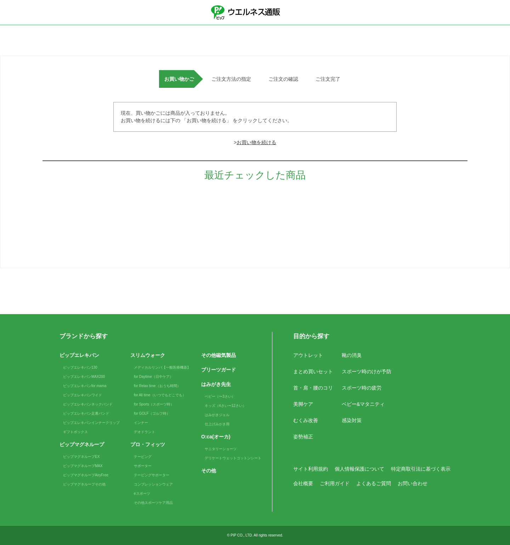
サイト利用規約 (310, 469)
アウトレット (308, 355)
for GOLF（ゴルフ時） (152, 413)
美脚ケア (303, 404)
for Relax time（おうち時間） (157, 386)
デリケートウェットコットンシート (233, 458)
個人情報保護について (359, 469)
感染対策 (352, 420)
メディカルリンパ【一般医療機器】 (162, 367)
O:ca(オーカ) (215, 436)
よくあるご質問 (373, 483)
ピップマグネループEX (81, 457)
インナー (141, 423)
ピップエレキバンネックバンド (88, 404)
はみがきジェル (217, 415)
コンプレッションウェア (153, 484)
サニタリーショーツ (221, 449)
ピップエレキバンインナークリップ (91, 423)
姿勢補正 (303, 436)
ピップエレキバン (79, 355)
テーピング (143, 457)
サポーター (143, 466)
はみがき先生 (216, 384)
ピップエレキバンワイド (82, 395)
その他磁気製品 (218, 355)
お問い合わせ (412, 483)
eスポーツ (142, 493)
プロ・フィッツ (147, 444)
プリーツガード (218, 370)
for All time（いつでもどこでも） (160, 395)
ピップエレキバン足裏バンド (86, 413)
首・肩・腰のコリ (313, 388)
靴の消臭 (352, 355)
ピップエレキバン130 (80, 367)
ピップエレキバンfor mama (84, 386)
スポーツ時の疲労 (361, 388)
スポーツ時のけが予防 (366, 371)
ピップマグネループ (82, 444)
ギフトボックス (75, 432)
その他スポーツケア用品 (153, 503)
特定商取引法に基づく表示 (420, 469)
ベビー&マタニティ (363, 404)
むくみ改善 (305, 420)
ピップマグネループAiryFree (85, 475)
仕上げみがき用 (217, 424)
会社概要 (303, 483)
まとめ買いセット (313, 371)
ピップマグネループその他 (84, 484)
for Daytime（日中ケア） (153, 377)
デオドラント (144, 432)
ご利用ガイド (335, 483)
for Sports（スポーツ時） (154, 404)
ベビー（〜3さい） (220, 396)
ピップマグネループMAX (83, 466)
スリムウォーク (147, 355)
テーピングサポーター (151, 475)
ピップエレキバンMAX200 (84, 377)
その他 (208, 470)
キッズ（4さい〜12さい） (225, 406)
